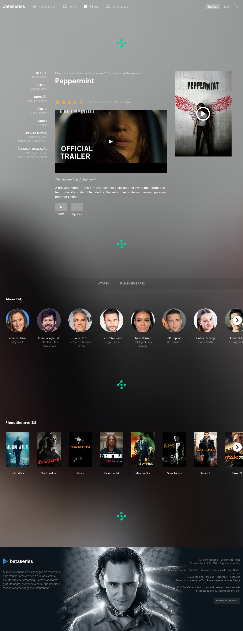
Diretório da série (208, 559)
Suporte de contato (229, 563)
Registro (213, 6)
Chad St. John (38, 89)
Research (235, 576)
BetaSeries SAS (195, 576)
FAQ (215, 563)
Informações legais (176, 570)
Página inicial (63, 73)
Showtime (94, 73)
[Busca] (236, 6)
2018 (107, 73)
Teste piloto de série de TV (190, 580)
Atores (103, 283)
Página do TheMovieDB (32, 140)
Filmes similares (132, 283)
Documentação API (200, 563)
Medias (210, 576)
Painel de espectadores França (223, 580)
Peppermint (133, 73)
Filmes (80, 73)
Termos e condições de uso (216, 570)
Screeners (222, 576)
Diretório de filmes (230, 559)
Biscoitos (193, 570)
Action (118, 73)
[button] (17, 328)
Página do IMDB (37, 136)
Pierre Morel (39, 77)
